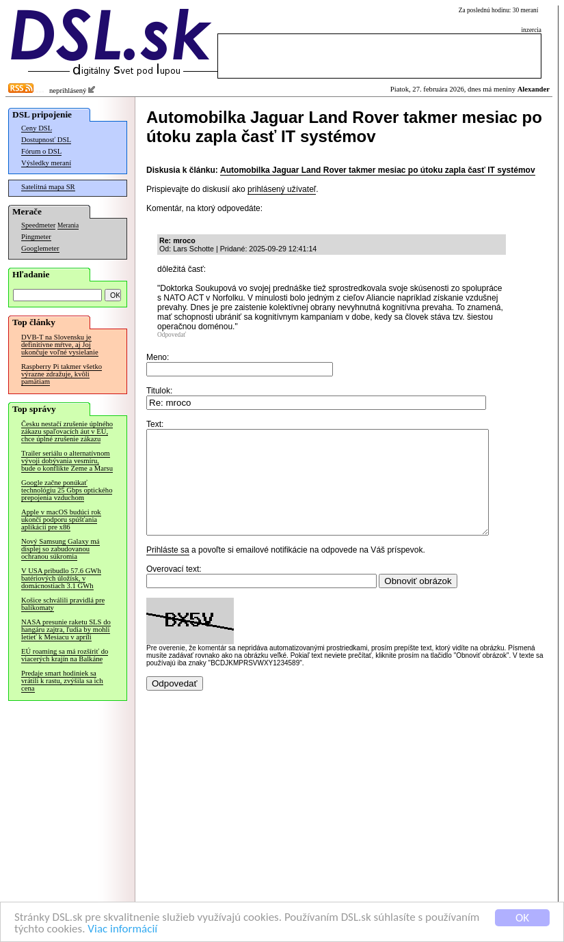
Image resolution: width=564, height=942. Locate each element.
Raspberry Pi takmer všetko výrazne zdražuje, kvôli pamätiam (61, 374)
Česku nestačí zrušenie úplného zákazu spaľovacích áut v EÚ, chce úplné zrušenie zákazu (67, 431)
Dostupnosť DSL (46, 139)
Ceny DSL (36, 128)
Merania (68, 225)
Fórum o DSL (41, 151)
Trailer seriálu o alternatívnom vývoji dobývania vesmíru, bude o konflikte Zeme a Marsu (67, 460)
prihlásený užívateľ (281, 189)
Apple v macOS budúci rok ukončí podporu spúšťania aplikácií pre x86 (61, 519)
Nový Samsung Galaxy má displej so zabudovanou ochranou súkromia (60, 549)
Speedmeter (38, 225)
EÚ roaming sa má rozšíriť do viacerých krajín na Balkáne (64, 655)
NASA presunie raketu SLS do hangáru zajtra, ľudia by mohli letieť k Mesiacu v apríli (66, 629)
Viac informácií (122, 929)
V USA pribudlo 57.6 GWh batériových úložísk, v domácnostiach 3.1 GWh (61, 578)
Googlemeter (40, 248)
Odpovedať (171, 334)
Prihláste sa (167, 570)
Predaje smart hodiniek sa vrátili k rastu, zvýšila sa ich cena (62, 680)
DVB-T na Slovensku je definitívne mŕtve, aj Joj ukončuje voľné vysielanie (59, 344)
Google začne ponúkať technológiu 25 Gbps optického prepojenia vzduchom (66, 490)
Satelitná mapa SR (48, 187)
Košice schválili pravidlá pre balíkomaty (63, 603)
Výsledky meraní (46, 163)
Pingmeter (36, 236)
